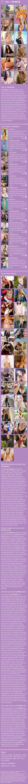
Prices (21, 771)
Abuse (13, 771)
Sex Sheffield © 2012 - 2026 (6, 771)
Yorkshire (13, 765)
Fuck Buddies (17, 755)
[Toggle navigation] (2, 1)
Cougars (10, 755)
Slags (14, 758)
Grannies (24, 755)
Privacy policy (3, 772)
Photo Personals (17, 756)
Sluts (18, 758)
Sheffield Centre (5, 765)
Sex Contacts (8, 758)
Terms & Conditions (10, 772)
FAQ (24, 771)
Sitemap (17, 771)
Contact (16, 772)
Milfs (11, 756)
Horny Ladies (5, 756)
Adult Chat (4, 755)
